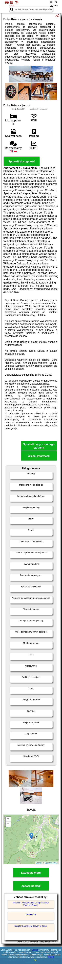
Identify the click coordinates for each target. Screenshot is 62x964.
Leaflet (38, 863)
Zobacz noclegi (31, 886)
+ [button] (8, 819)
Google (35, 950)
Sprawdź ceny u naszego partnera (38, 446)
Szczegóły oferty (31, 872)
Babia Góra (31, 914)
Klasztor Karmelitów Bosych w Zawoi (30, 926)
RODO (51, 957)
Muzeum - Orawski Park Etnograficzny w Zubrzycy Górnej (30, 904)
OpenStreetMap (51, 863)
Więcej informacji (39, 456)
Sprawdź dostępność (21, 161)
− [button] (8, 824)
